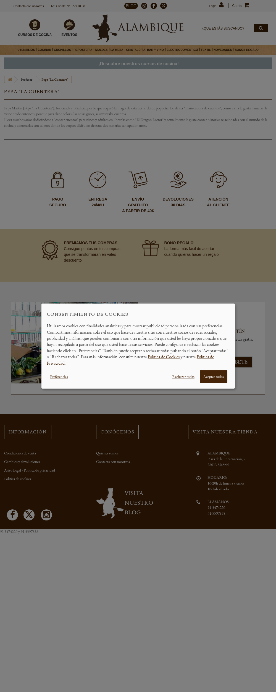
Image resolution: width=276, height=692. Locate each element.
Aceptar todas (213, 376)
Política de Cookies (164, 357)
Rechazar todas (183, 376)
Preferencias (59, 376)
